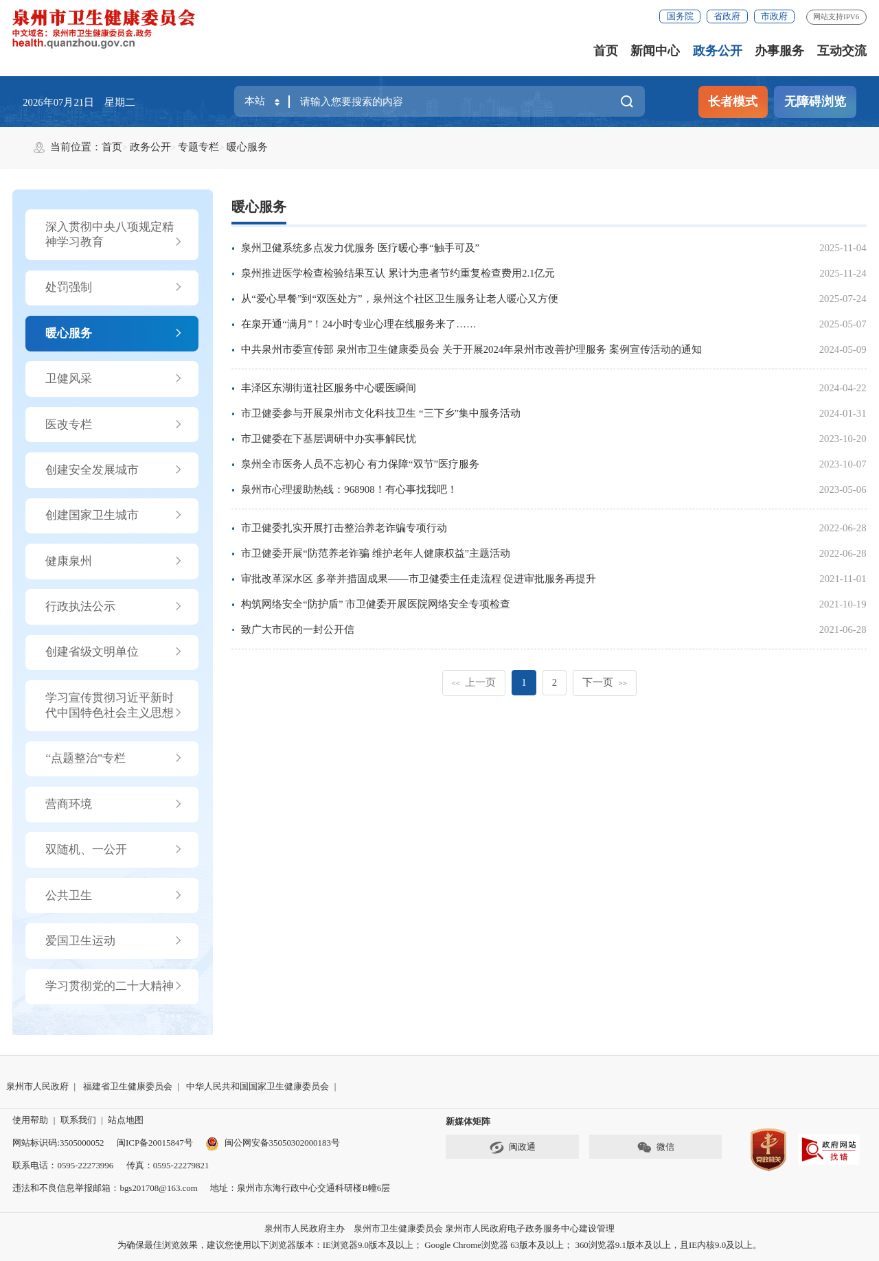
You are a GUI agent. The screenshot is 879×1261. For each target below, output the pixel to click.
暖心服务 (247, 146)
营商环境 (114, 804)
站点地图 (126, 1120)
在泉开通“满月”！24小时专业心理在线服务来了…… (358, 324)
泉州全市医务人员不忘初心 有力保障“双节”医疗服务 (360, 464)
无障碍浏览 (815, 101)
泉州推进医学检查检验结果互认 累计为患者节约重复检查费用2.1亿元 (398, 273)
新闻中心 (655, 51)
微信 (655, 1147)
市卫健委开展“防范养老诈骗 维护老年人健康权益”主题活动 (375, 553)
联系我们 (78, 1120)
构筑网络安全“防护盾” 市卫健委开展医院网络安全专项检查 (375, 604)
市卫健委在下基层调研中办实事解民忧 (328, 438)
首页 (605, 51)
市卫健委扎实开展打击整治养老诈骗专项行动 (344, 527)
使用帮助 (30, 1120)
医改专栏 (114, 424)
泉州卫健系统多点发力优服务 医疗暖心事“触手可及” (360, 247)
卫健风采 (114, 378)
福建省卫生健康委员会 (127, 1086)
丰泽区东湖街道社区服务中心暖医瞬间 (328, 387)
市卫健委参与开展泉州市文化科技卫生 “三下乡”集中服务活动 (381, 413)
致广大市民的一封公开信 (297, 629)
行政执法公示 (114, 606)
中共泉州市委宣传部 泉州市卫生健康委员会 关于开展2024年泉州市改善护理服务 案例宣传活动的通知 (471, 349)
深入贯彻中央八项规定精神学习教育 (114, 235)
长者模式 (732, 101)
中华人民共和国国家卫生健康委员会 (257, 1086)
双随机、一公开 (114, 849)
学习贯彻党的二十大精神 (114, 986)
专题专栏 (198, 146)
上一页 (473, 682)
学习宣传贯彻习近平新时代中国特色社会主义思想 (114, 706)
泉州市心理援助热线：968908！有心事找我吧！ (349, 489)
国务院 (680, 16)
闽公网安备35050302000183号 (272, 1142)
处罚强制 (114, 287)
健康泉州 (114, 561)
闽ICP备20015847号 (155, 1142)
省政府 (727, 16)
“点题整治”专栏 (114, 758)
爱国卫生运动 (114, 941)
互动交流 (842, 51)
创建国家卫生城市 (114, 515)
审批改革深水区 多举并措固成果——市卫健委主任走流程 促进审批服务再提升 (418, 578)
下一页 (604, 682)
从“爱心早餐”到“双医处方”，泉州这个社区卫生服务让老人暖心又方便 (399, 298)
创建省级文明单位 (114, 652)
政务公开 (717, 51)
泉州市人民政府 (37, 1086)
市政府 (774, 16)
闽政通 (512, 1147)
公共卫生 (114, 895)
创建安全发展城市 (114, 470)
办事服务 (779, 51)
